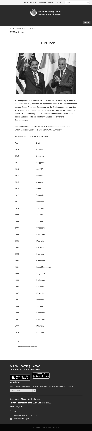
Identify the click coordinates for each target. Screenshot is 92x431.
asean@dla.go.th (23, 418)
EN (60, 2)
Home (26, 2)
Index (12, 28)
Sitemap (51, 2)
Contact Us (42, 2)
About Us (33, 2)
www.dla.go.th (16, 406)
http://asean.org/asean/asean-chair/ (27, 346)
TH (57, 2)
